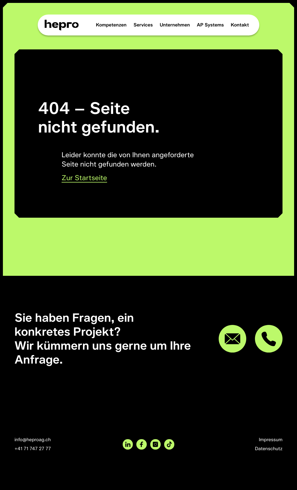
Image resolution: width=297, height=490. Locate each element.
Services (143, 25)
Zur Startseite (84, 178)
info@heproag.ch (33, 440)
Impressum (270, 440)
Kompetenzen (111, 25)
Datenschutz (268, 449)
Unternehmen (175, 25)
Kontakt (240, 25)
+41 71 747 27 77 (33, 449)
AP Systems (210, 25)
